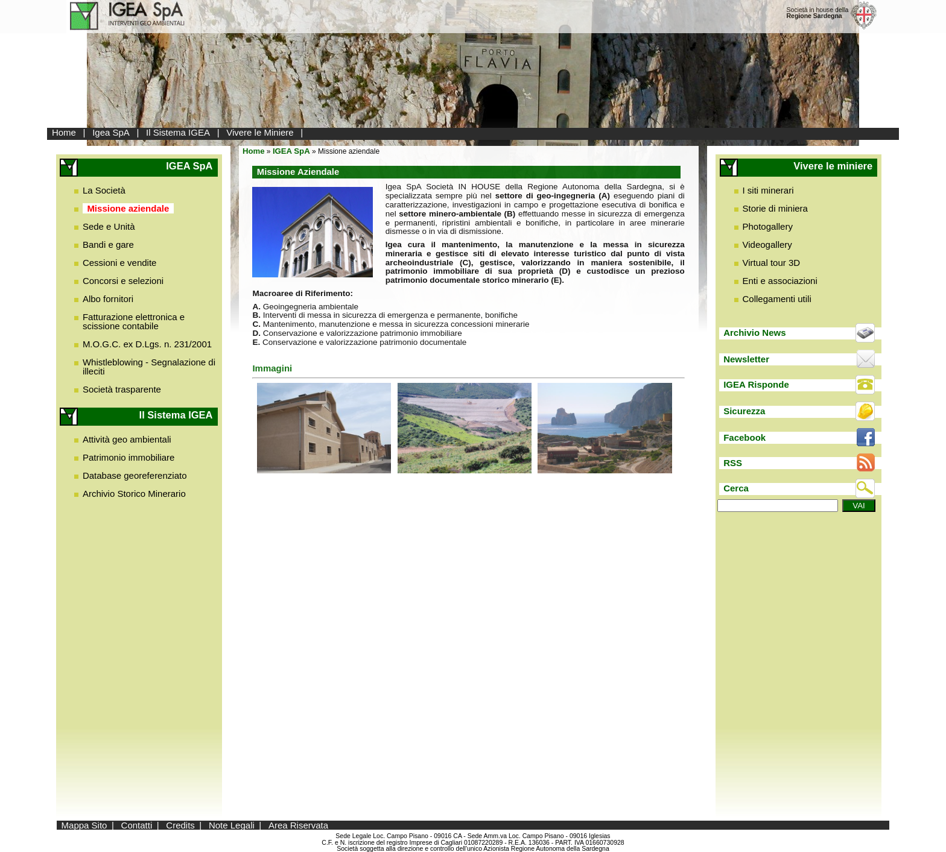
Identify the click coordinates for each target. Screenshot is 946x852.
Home (64, 132)
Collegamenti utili (777, 299)
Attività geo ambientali (127, 439)
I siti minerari (768, 190)
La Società (104, 190)
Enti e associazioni (780, 281)
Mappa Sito (84, 825)
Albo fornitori (108, 299)
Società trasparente (122, 389)
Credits (180, 825)
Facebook (744, 437)
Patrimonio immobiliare (129, 457)
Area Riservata (298, 825)
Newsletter (746, 359)
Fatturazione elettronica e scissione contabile (134, 321)
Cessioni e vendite (120, 262)
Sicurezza (744, 411)
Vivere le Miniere (259, 132)
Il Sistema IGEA (178, 132)
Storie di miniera (775, 208)
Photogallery (768, 226)
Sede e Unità (109, 226)
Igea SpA (111, 132)
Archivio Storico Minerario (134, 493)
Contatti (137, 825)
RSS (732, 463)
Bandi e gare (108, 244)
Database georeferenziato (135, 475)
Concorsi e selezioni (123, 281)
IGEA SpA (291, 151)
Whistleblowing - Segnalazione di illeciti (149, 366)
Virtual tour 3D (772, 262)
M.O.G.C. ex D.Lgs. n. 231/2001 (147, 344)
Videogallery (767, 244)
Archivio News (754, 332)
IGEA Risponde (756, 384)
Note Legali (232, 825)
